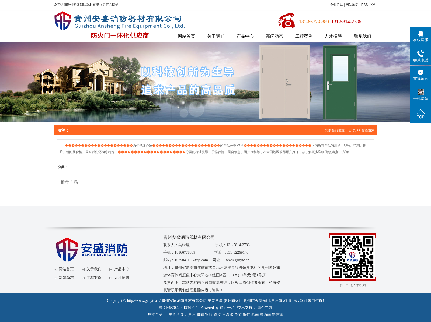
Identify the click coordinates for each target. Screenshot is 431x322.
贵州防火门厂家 (284, 301)
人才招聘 (333, 36)
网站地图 (352, 5)
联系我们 (362, 36)
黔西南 (265, 315)
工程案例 (303, 36)
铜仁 (246, 315)
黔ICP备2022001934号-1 (178, 308)
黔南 (255, 315)
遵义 (217, 315)
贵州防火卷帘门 (257, 301)
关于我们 (215, 36)
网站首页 (186, 36)
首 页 (352, 130)
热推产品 (155, 315)
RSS (364, 5)
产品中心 (245, 36)
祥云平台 (227, 308)
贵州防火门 (233, 301)
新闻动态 (274, 36)
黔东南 (277, 315)
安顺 (209, 315)
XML (373, 5)
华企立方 (264, 308)
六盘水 (227, 315)
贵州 (192, 315)
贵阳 (200, 315)
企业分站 (336, 5)
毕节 (238, 315)
